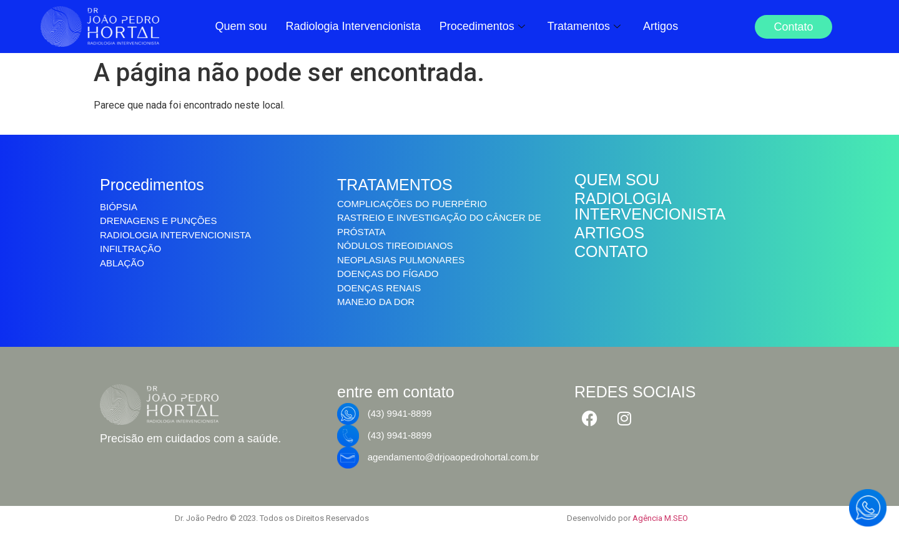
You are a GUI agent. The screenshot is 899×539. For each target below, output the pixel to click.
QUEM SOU (616, 179)
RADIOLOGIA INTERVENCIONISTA (649, 206)
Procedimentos (482, 26)
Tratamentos (584, 26)
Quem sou (241, 26)
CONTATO (611, 251)
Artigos (660, 26)
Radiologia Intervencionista (353, 26)
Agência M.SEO (660, 518)
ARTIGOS (609, 232)
